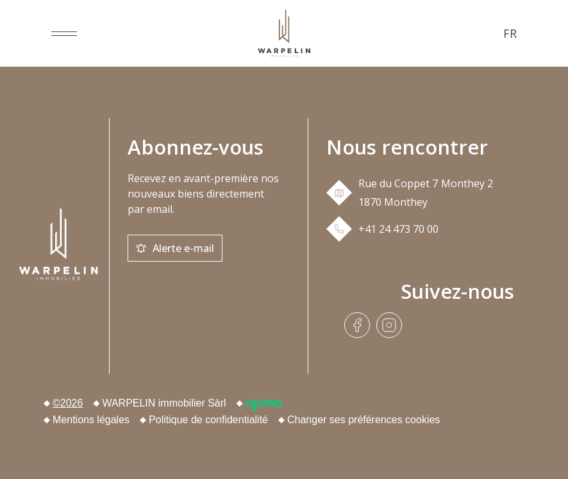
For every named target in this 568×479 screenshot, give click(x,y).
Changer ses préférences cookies (363, 419)
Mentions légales (91, 419)
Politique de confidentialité (208, 419)
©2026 (68, 403)
